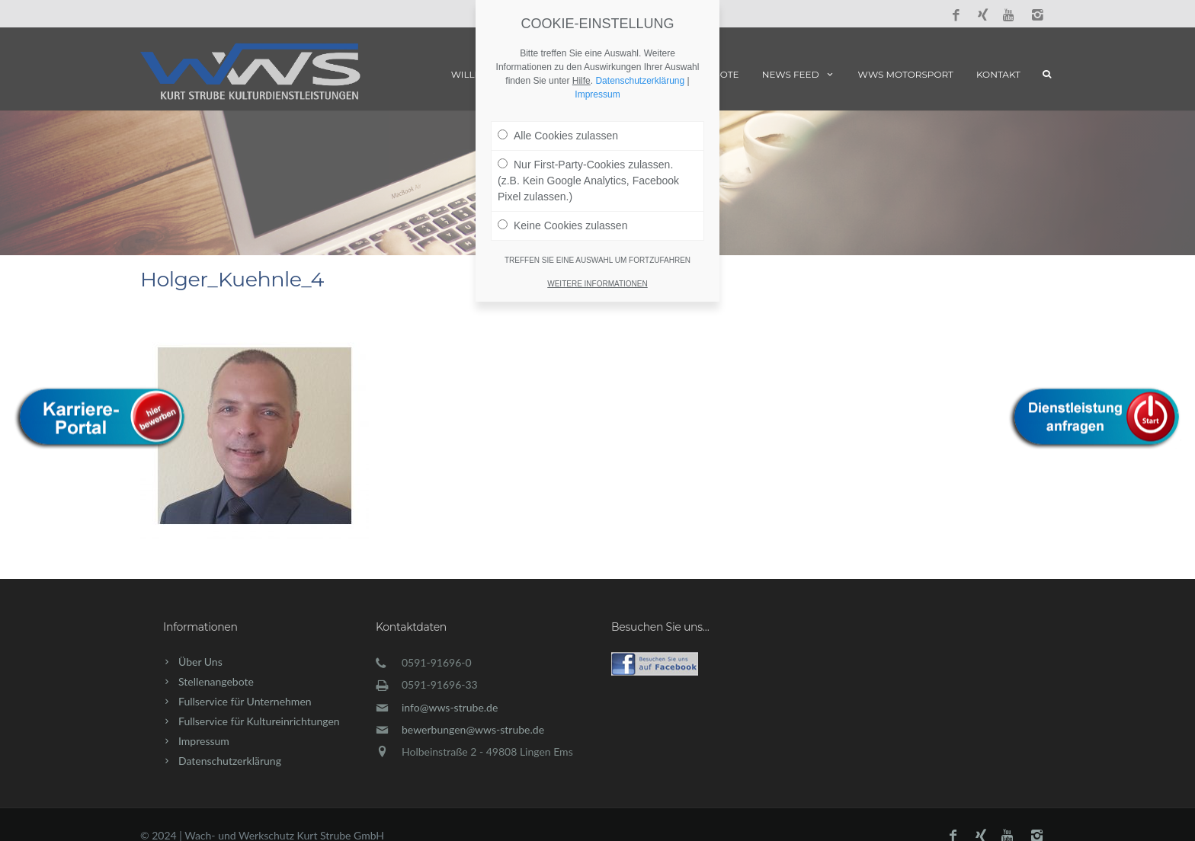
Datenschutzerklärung (229, 760)
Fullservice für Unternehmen (245, 701)
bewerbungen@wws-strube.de (473, 729)
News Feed (798, 74)
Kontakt (998, 74)
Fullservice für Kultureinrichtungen (259, 721)
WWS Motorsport (905, 74)
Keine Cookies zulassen (562, 225)
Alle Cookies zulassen (558, 136)
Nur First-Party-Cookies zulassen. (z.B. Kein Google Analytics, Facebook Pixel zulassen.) (588, 180)
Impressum (203, 740)
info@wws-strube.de (450, 707)
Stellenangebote (216, 681)
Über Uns (200, 661)
